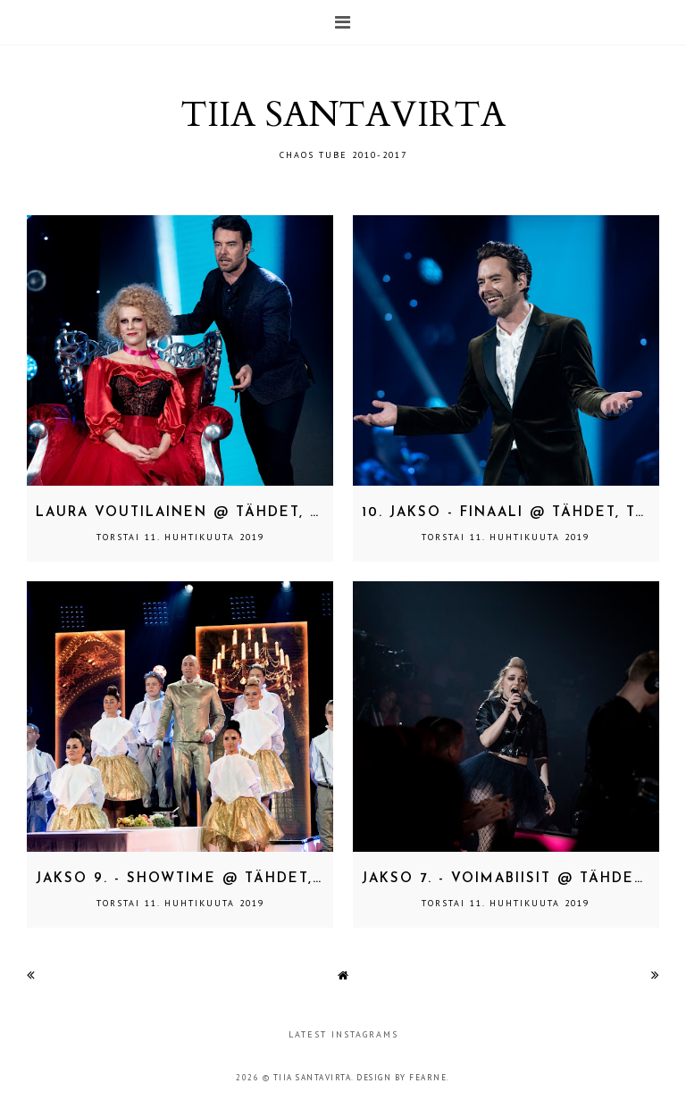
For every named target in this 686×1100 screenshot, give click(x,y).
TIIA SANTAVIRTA (343, 114)
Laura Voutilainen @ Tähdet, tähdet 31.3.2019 (243, 513)
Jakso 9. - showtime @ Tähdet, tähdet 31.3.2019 (247, 879)
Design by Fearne (401, 1077)
